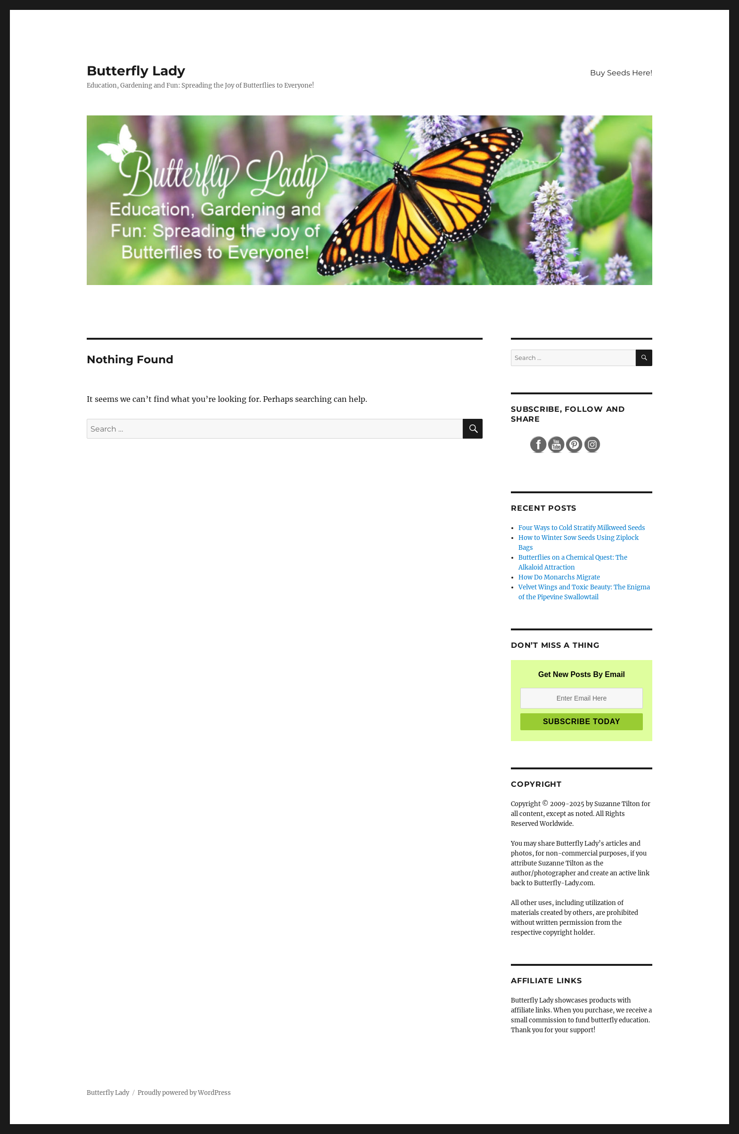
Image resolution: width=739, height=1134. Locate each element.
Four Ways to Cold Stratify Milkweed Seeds (581, 528)
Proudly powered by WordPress (184, 1093)
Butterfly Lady (136, 71)
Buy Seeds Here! (621, 72)
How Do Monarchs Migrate (559, 577)
